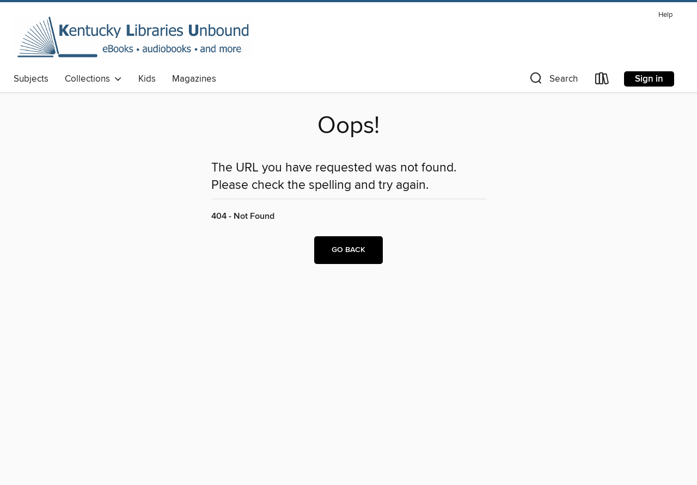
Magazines (194, 79)
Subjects (31, 79)
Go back (348, 250)
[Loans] (602, 80)
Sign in (649, 79)
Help (665, 15)
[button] (552, 80)
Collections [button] (93, 79)
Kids (147, 79)
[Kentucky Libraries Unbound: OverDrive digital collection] (133, 38)
